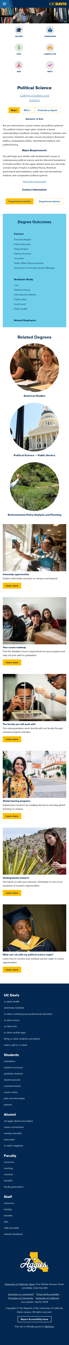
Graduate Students (13, 1073)
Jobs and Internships (14, 1098)
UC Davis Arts (10, 1026)
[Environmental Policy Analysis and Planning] (34, 486)
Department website (20, 201)
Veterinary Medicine (14, 1007)
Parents (8, 1104)
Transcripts (9, 1139)
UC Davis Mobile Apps (15, 1032)
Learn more (12, 585)
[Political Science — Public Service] (34, 427)
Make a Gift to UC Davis (15, 1045)
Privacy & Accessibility (47, 1294)
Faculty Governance (14, 1186)
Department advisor (49, 201)
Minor (27, 110)
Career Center (11, 1092)
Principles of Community (20, 1298)
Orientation (9, 1061)
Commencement (12, 1086)
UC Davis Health (11, 1001)
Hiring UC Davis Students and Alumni (22, 1038)
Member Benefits (13, 1133)
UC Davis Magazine (13, 1145)
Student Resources (13, 1067)
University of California (47, 1298)
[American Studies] (34, 367)
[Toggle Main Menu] (4, 4)
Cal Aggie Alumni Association (18, 1121)
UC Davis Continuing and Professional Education (28, 1014)
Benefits (8, 1180)
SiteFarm (49, 1326)
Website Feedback (13, 1234)
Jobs (6, 1221)
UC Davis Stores (11, 1020)
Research (8, 1174)
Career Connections (14, 1127)
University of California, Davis (20, 1284)
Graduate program (47, 110)
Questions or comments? (21, 1294)
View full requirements (34, 181)
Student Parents (12, 1079)
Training (8, 1209)
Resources (9, 1162)
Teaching (8, 1168)
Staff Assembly (11, 1228)
